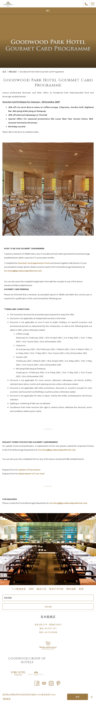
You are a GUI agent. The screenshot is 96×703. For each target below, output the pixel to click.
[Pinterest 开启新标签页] (58, 683)
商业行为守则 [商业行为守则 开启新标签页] (56, 588)
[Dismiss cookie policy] (92, 697)
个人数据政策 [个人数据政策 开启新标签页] (19, 588)
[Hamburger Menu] (92, 3)
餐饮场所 (13, 71)
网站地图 (71, 588)
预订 (48, 10)
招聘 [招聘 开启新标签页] (31, 588)
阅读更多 (7, 698)
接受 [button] (77, 697)
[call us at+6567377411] (86, 4)
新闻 (81, 588)
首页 (4, 71)
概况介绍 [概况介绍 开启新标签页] (42, 588)
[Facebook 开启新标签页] (37, 683)
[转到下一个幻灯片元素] (90, 231)
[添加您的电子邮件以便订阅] (48, 598)
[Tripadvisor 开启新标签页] (44, 683)
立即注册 (48, 607)
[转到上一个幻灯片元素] (83, 231)
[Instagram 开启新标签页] (51, 683)
